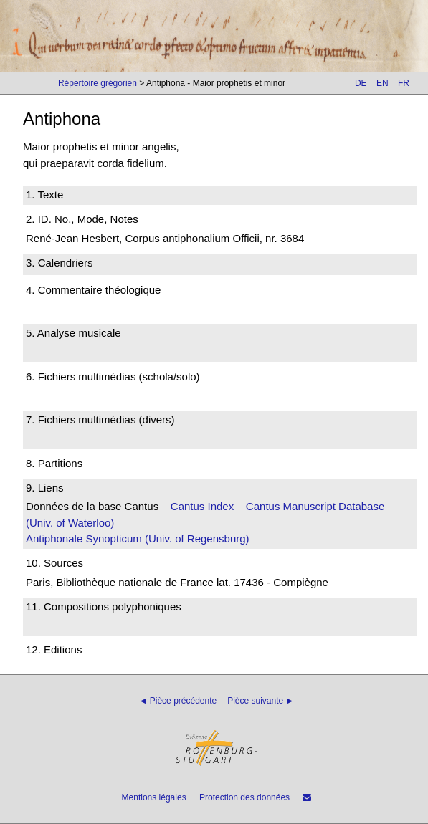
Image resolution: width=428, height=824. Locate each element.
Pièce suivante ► (260, 701)
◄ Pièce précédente (178, 701)
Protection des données (244, 797)
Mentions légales (154, 797)
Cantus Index (202, 506)
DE (361, 83)
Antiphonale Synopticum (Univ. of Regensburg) (137, 538)
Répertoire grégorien (97, 83)
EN (382, 83)
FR (403, 83)
